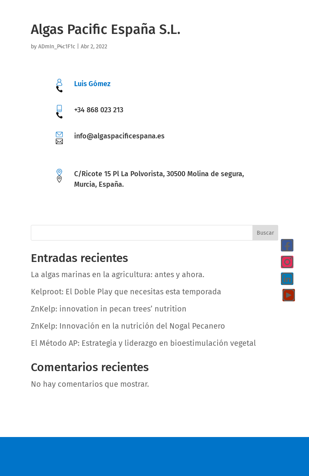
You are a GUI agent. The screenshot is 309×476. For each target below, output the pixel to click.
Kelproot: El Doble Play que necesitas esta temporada (126, 291)
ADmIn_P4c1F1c (56, 46)
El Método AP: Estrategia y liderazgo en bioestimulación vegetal (143, 343)
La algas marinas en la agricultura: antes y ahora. (117, 274)
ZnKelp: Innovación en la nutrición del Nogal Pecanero (128, 326)
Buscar (265, 233)
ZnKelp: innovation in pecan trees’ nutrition (108, 308)
